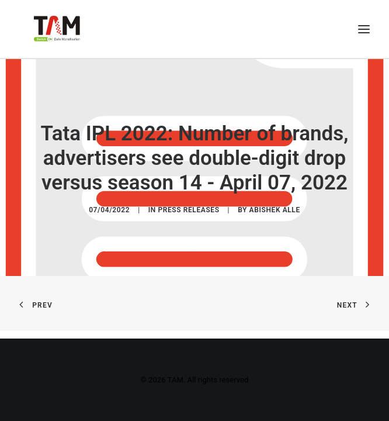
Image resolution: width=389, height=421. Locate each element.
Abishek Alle (274, 210)
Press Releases (188, 210)
